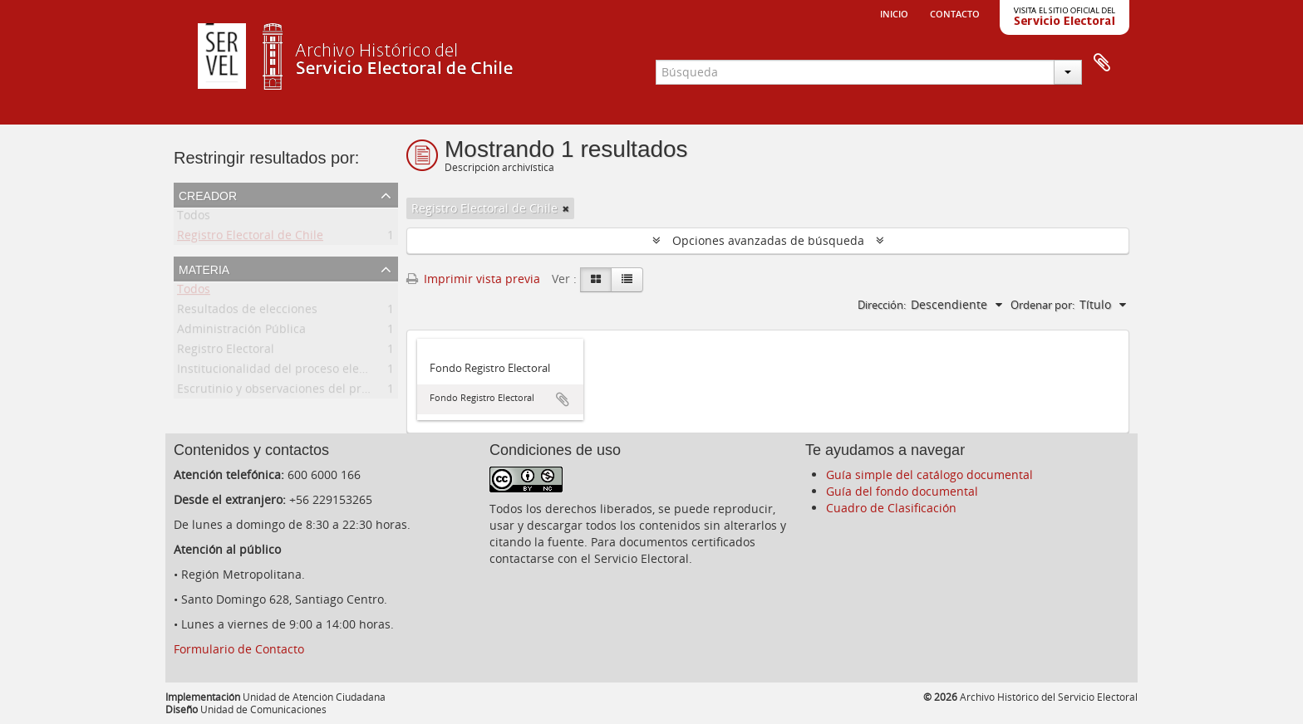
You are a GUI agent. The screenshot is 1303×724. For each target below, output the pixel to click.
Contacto (955, 12)
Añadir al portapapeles (562, 399)
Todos (193, 218)
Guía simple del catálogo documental (929, 474)
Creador (208, 194)
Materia (204, 268)
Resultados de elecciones (247, 312)
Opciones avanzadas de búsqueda (768, 240)
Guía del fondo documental (902, 491)
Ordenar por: (1042, 304)
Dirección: (882, 304)
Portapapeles (1102, 63)
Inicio (894, 12)
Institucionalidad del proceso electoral (284, 371)
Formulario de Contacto (239, 649)
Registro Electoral (225, 352)
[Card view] (596, 279)
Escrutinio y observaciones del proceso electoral (311, 391)
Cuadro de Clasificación (891, 508)
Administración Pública (241, 332)
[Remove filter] (566, 208)
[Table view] (627, 279)
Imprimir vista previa (473, 278)
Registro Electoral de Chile (250, 238)
